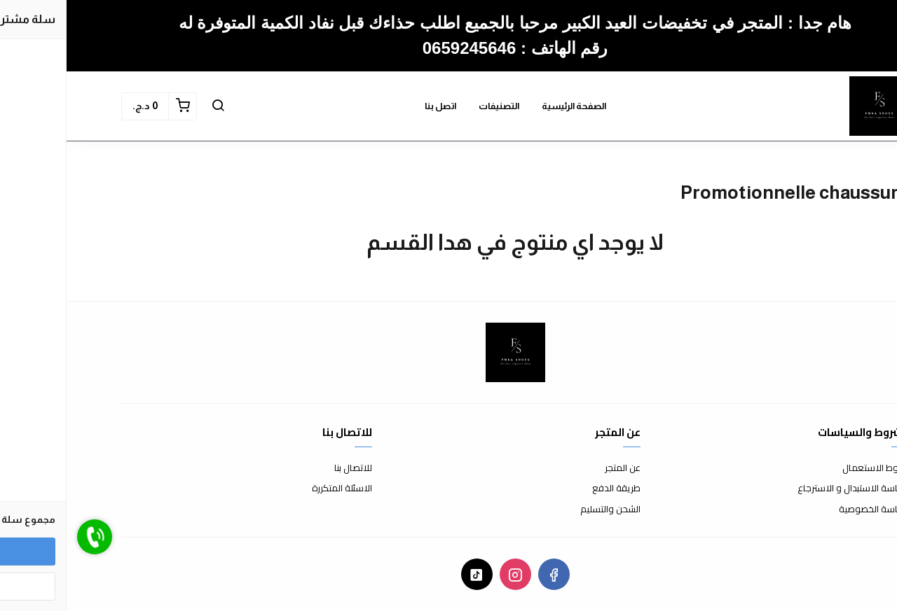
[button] (151, 106)
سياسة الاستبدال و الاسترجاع (786, 489)
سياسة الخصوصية (807, 510)
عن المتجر (556, 468)
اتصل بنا (374, 106)
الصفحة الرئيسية (507, 106)
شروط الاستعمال (809, 468)
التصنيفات (432, 106)
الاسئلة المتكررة (275, 489)
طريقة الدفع (550, 489)
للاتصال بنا (287, 468)
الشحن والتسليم (544, 510)
